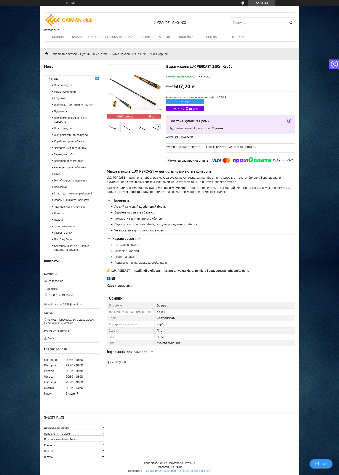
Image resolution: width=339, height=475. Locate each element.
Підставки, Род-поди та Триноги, (74, 104)
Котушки (59, 98)
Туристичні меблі (64, 226)
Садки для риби (64, 154)
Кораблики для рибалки (69, 141)
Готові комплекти (65, 91)
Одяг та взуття (63, 85)
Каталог (54, 78)
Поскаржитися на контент (160, 470)
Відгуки (238, 37)
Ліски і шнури (63, 128)
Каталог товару (84, 37)
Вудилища (87, 54)
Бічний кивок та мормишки (71, 180)
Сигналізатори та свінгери (71, 134)
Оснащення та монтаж (68, 160)
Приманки (60, 187)
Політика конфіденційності (60, 439)
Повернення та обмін (154, 37)
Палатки (59, 219)
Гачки (57, 174)
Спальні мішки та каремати (71, 200)
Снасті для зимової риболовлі (73, 193)
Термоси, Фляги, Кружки (69, 206)
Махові (102, 54)
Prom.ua (190, 463)
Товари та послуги (64, 54)
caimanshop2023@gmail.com (66, 304)
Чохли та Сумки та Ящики (70, 147)
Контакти (186, 37)
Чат (321, 464)
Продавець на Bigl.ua (169, 466)
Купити (185, 101)
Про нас (212, 37)
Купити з (185, 109)
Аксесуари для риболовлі (70, 167)
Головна (57, 37)
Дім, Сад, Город (63, 239)
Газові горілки (63, 232)
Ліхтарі (58, 213)
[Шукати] (291, 22)
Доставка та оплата (118, 37)
